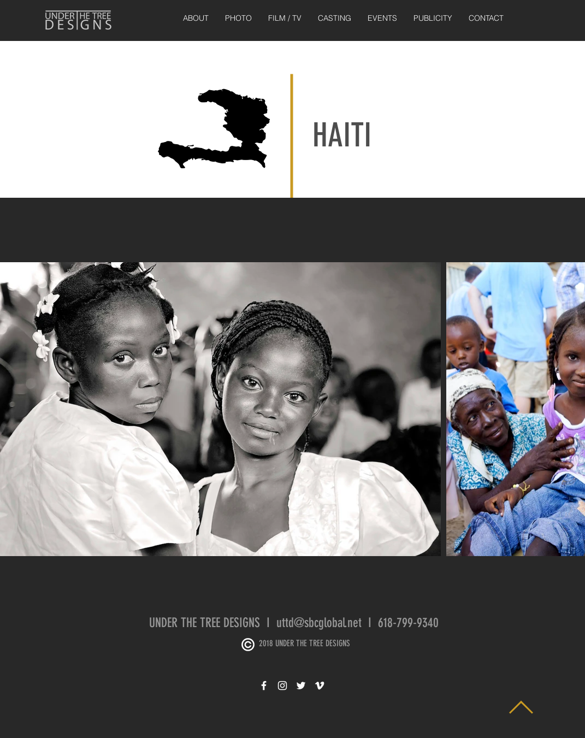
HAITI (341, 135)
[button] (238, 18)
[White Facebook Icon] (264, 686)
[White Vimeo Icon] (320, 686)
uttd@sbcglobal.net (319, 622)
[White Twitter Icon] (301, 686)
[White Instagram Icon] (282, 686)
